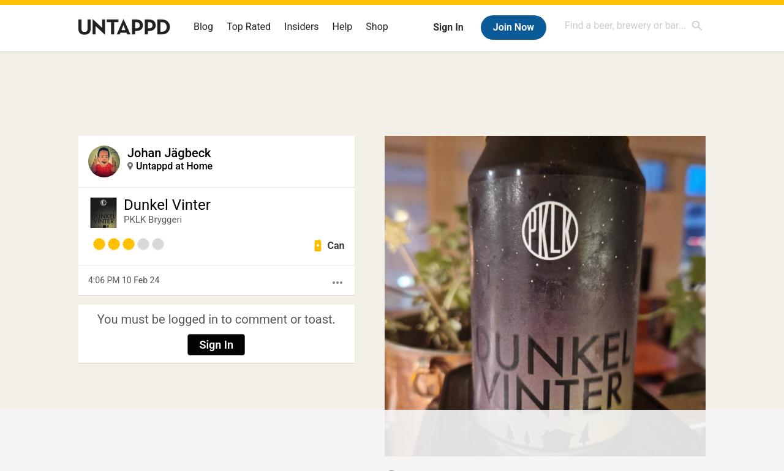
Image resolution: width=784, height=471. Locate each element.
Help (343, 26)
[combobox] (634, 25)
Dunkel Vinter (167, 205)
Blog (203, 26)
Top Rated (249, 26)
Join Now (513, 27)
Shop (377, 26)
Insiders (301, 26)
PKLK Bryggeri (153, 219)
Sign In (448, 27)
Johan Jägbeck (169, 153)
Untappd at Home (174, 166)
